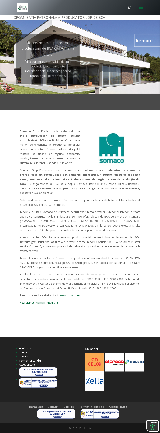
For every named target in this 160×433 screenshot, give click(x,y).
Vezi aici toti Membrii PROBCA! (39, 302)
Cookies (24, 356)
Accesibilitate (27, 364)
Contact (24, 352)
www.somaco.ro (70, 295)
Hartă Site (25, 348)
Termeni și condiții (30, 360)
